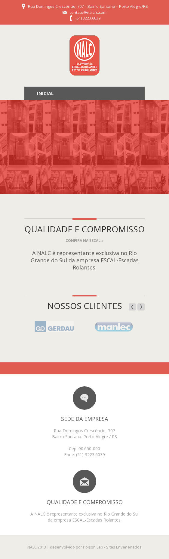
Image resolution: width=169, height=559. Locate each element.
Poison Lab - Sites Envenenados (112, 547)
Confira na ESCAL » (85, 240)
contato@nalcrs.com (87, 12)
